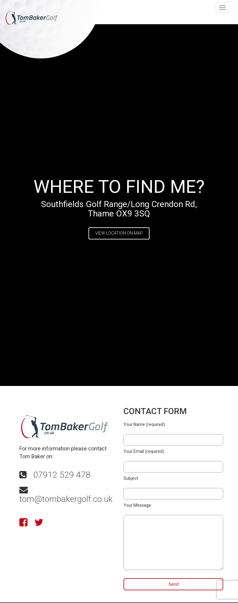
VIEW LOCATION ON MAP (119, 233)
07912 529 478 (62, 475)
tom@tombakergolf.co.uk (66, 499)
